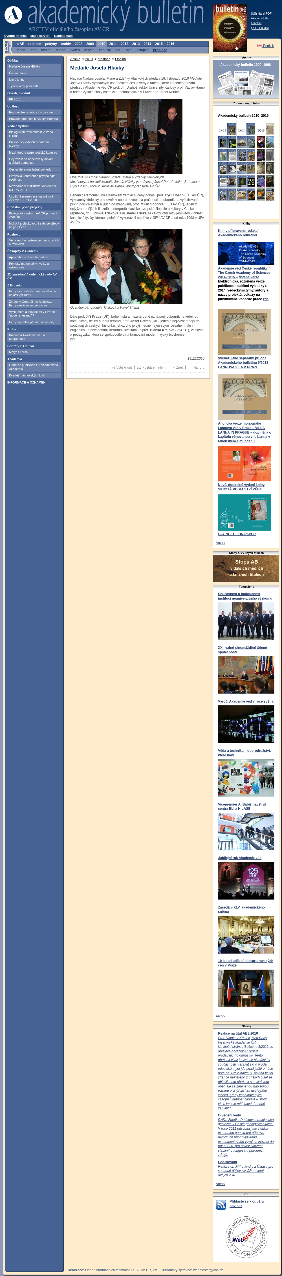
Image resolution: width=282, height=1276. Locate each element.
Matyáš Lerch (18, 352)
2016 (170, 44)
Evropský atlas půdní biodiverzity (31, 322)
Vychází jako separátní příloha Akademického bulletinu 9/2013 (243, 360)
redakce (34, 44)
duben (60, 50)
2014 (147, 44)
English (265, 46)
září (118, 50)
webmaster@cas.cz (208, 1270)
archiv (66, 44)
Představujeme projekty (24, 207)
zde (265, 299)
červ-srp (105, 50)
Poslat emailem (154, 367)
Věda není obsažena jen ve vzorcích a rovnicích (34, 242)
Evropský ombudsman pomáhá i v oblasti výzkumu (32, 293)
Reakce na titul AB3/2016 (238, 1033)
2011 (113, 44)
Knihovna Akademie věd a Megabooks (27, 336)
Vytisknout (124, 367)
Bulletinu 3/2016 (245, 1073)
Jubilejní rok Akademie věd (239, 858)
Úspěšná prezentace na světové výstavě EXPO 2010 (31, 198)
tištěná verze (249, 277)
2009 (90, 44)
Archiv (220, 543)
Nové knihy (16, 79)
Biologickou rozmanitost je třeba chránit (31, 133)
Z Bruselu (14, 285)
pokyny (51, 44)
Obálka (12, 60)
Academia (14, 359)
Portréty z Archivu (20, 346)
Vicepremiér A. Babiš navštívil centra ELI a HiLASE (242, 806)
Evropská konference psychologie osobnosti (32, 177)
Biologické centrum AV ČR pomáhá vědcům (33, 215)
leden (21, 50)
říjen (129, 50)
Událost (13, 106)
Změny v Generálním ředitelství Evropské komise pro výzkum (30, 303)
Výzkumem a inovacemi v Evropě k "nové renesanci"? (33, 313)
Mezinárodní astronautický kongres (33, 152)
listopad (143, 50)
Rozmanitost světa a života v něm (32, 112)
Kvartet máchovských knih (27, 375)
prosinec (160, 50)
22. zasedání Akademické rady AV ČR (32, 276)
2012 (124, 44)
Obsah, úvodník (19, 93)
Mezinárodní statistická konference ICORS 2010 (33, 187)
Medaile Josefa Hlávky (24, 66)
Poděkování (227, 1162)
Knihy (11, 329)
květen (75, 50)
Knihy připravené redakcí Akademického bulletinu (238, 233)
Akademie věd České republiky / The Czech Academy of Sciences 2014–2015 (244, 272)
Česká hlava (17, 73)
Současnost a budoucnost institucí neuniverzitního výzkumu (245, 596)
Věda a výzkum (18, 126)
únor (33, 50)
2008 (78, 44)
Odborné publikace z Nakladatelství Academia (33, 366)
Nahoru (198, 367)
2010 (101, 44)
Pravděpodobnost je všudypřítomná (33, 118)
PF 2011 (15, 99)
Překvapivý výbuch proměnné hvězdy (29, 143)
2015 (159, 44)
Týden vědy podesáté (24, 86)
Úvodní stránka (15, 35)
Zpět (179, 367)
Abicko (75, 59)
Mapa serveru (40, 35)
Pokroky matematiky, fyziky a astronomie (29, 265)
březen (46, 50)
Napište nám (63, 35)
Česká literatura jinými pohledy (30, 169)
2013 (136, 44)
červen (89, 50)
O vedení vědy (229, 1115)
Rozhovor (14, 234)
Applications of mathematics (28, 257)
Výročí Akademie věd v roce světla (245, 701)
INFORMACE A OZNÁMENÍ (27, 382)
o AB (21, 44)
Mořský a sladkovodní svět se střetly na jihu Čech (34, 225)
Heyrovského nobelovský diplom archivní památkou (31, 160)
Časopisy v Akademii (22, 251)
